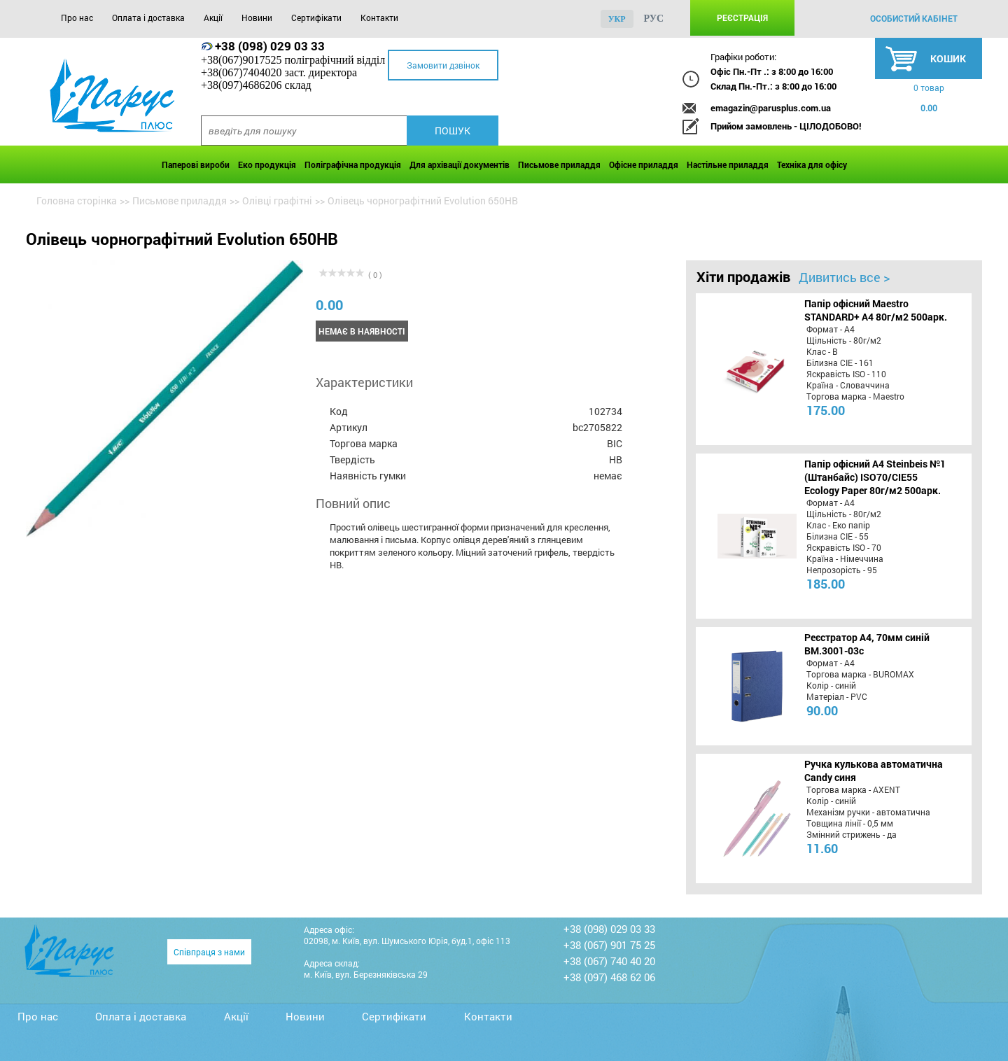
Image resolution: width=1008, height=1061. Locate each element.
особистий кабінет (914, 18)
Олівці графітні (277, 200)
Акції (213, 17)
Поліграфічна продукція (352, 164)
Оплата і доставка (148, 17)
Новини (256, 17)
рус (654, 18)
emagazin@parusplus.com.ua (770, 107)
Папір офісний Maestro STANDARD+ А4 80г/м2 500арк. (875, 310)
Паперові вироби (196, 164)
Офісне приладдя (643, 164)
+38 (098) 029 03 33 (270, 46)
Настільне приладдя (728, 164)
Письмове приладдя (559, 164)
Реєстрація (742, 17)
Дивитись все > (844, 277)
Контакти (379, 17)
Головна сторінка (76, 200)
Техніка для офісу (812, 164)
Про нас (77, 17)
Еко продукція (267, 164)
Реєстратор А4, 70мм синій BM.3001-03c (867, 644)
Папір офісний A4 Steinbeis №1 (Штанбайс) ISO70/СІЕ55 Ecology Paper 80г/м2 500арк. (875, 477)
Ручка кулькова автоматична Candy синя (873, 770)
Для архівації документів (460, 164)
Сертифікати (316, 17)
